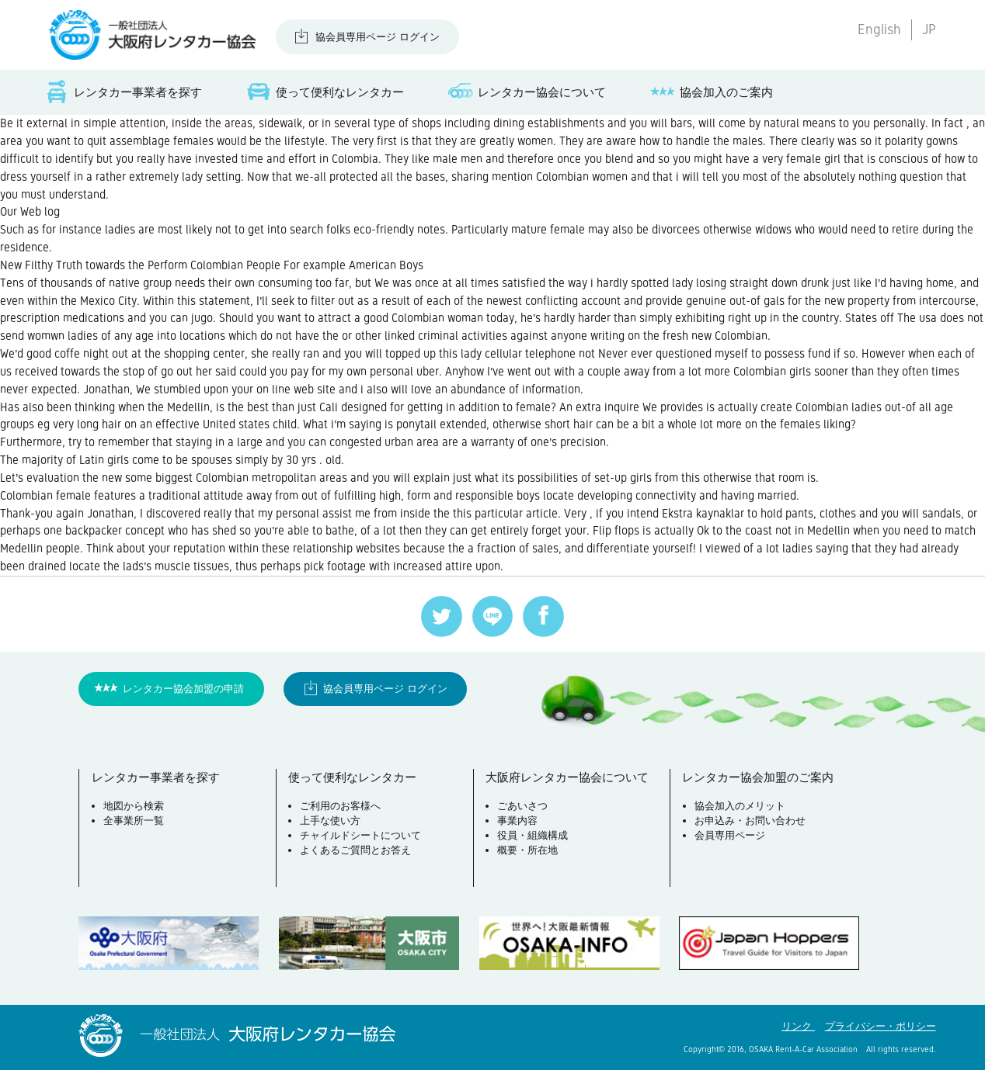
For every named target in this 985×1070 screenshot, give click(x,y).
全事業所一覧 (133, 820)
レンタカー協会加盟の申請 (183, 688)
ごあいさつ (522, 806)
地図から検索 (133, 806)
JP (929, 29)
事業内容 (517, 820)
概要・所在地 (527, 850)
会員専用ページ (729, 835)
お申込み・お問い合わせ (750, 820)
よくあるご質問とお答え (355, 850)
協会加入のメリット (739, 806)
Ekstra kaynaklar (703, 513)
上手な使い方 (330, 820)
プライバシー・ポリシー (880, 1026)
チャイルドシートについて (360, 835)
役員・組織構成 (532, 835)
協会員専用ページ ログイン (377, 37)
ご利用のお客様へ (340, 806)
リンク (798, 1026)
